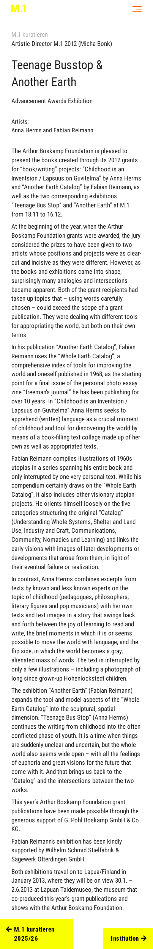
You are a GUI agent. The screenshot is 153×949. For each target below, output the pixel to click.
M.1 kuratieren (29, 34)
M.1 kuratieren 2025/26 (30, 934)
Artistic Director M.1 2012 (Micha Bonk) (61, 43)
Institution (129, 938)
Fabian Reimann (73, 130)
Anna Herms (26, 130)
